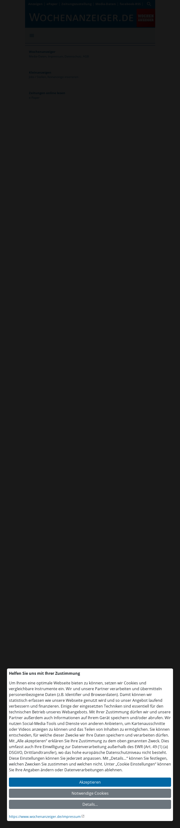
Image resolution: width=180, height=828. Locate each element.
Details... (90, 804)
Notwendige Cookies (90, 793)
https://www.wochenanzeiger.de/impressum (45, 816)
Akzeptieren (90, 782)
